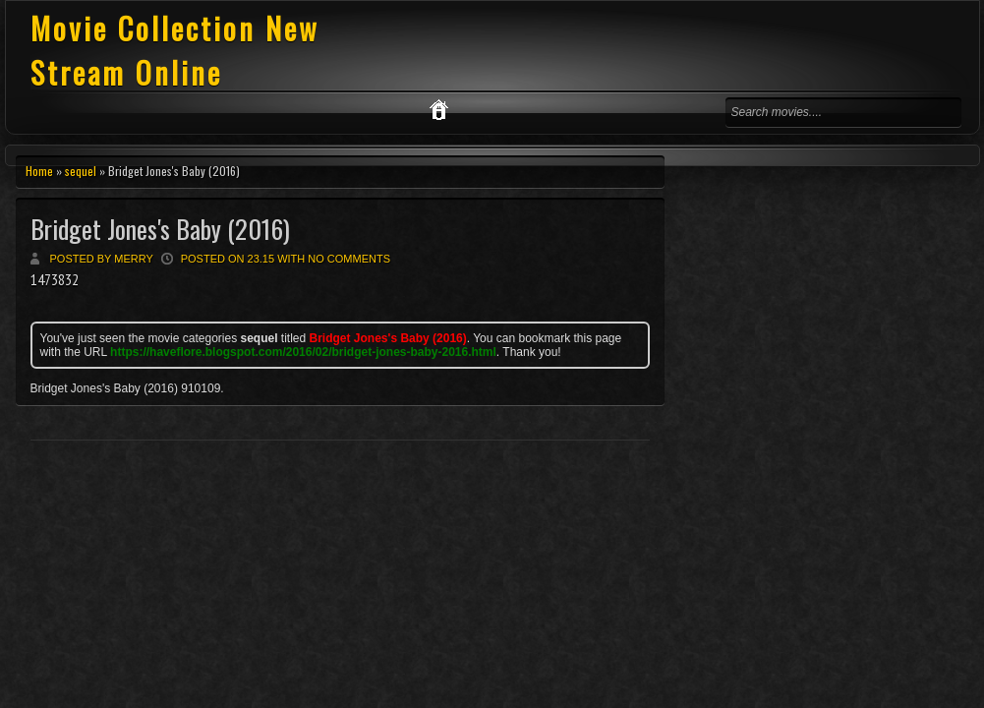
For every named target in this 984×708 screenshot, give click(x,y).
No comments (349, 259)
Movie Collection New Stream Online (174, 50)
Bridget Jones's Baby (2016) (160, 228)
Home (39, 170)
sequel (80, 170)
